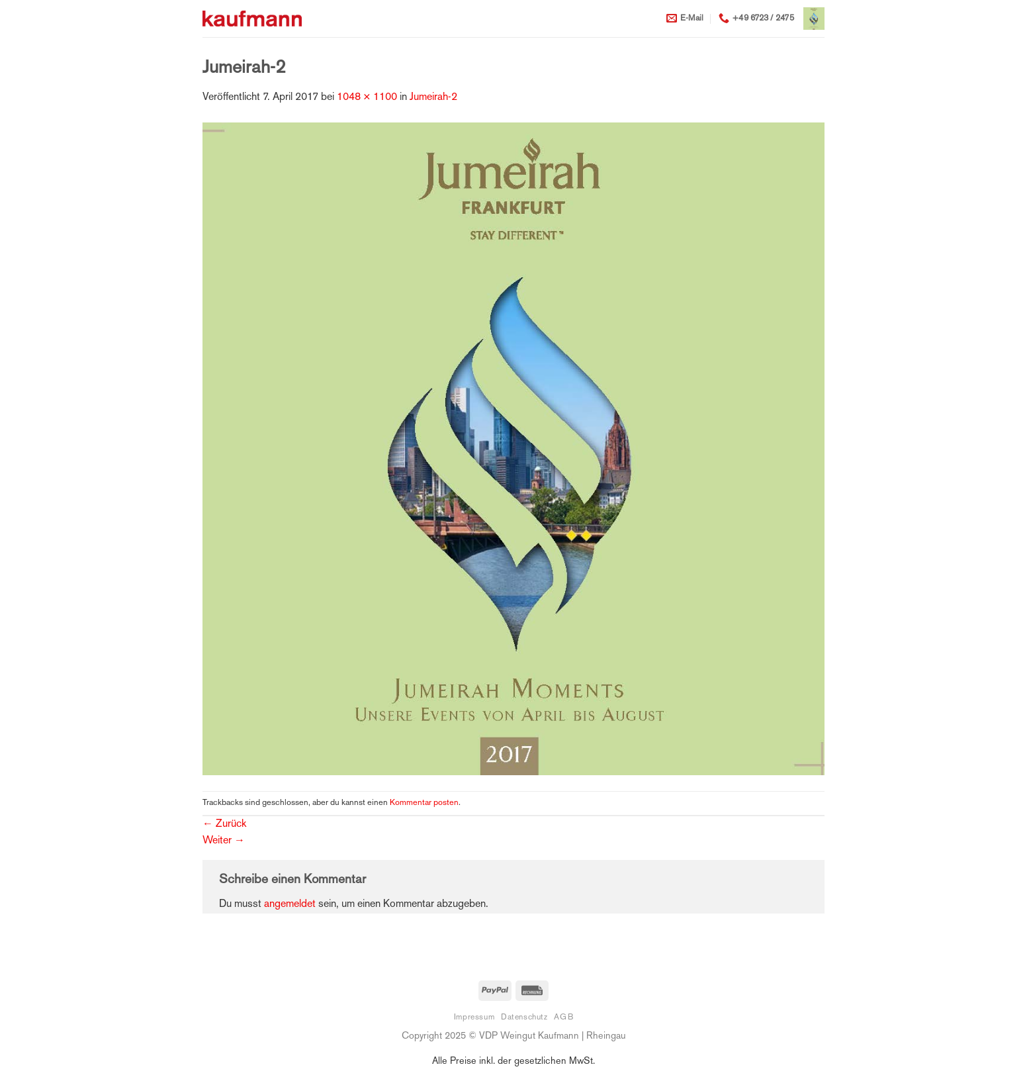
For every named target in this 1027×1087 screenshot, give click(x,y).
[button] (814, 18)
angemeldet (290, 905)
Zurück (224, 824)
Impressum (474, 1017)
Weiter (223, 841)
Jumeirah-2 (433, 98)
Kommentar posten (424, 803)
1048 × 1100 (367, 98)
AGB (563, 1017)
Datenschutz (524, 1017)
